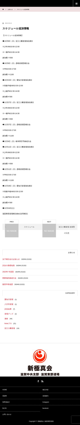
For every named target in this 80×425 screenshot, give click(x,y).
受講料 (4, 396)
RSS (42, 381)
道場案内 (45, 396)
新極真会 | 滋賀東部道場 (46, 421)
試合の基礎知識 (8, 265)
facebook (46, 408)
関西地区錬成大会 (9, 278)
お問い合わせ (6, 414)
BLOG (4, 408)
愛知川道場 (9, 299)
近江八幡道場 (10, 328)
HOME (4, 390)
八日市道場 (9, 304)
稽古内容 (45, 390)
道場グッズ (9, 314)
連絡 (6, 319)
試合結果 (8, 309)
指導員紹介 (6, 402)
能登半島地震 (7, 284)
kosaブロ (8, 323)
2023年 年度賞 (8, 272)
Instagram (46, 402)
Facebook (38, 381)
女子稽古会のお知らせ (11, 259)
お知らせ (10, 9)
